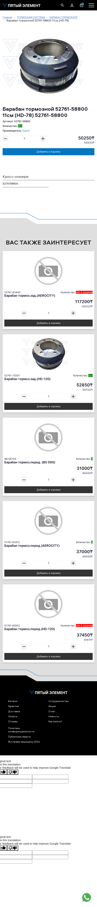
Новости (53, 716)
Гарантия (13, 706)
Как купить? (55, 721)
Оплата (12, 716)
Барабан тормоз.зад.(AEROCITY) (29, 295)
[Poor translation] (12, 772)
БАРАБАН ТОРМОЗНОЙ (63, 17)
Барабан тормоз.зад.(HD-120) (27, 379)
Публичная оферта (19, 736)
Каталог (13, 701)
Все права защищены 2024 (24, 741)
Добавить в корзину (48, 151)
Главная (7, 17)
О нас (51, 711)
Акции (52, 706)
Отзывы (13, 721)
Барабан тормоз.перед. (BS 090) (29, 462)
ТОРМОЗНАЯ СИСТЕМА (31, 17)
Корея (26, 130)
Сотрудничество (58, 701)
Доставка (14, 711)
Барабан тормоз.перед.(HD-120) (29, 629)
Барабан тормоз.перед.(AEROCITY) (32, 545)
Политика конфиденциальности (21, 729)
